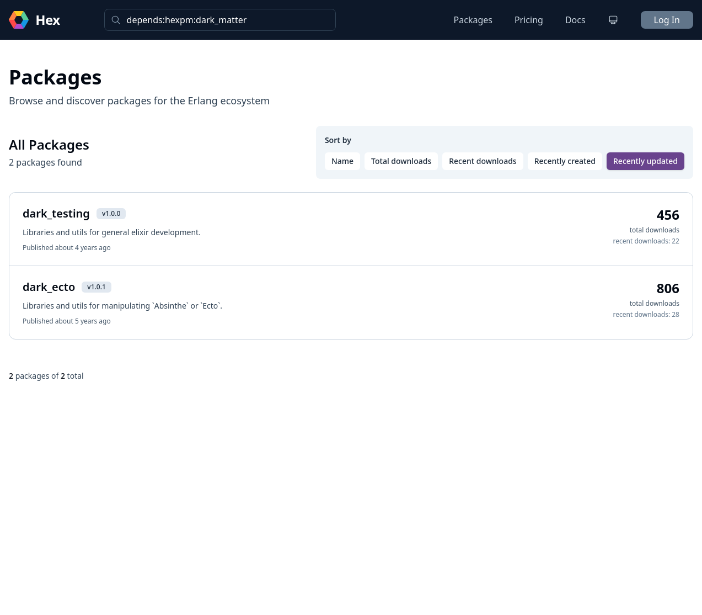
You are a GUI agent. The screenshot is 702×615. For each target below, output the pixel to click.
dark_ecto (49, 286)
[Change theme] (613, 19)
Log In (667, 20)
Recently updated (645, 161)
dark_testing (56, 213)
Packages (473, 20)
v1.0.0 (111, 213)
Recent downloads (482, 161)
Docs (575, 20)
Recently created (565, 161)
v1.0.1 (96, 286)
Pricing (529, 20)
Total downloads (401, 161)
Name (342, 161)
